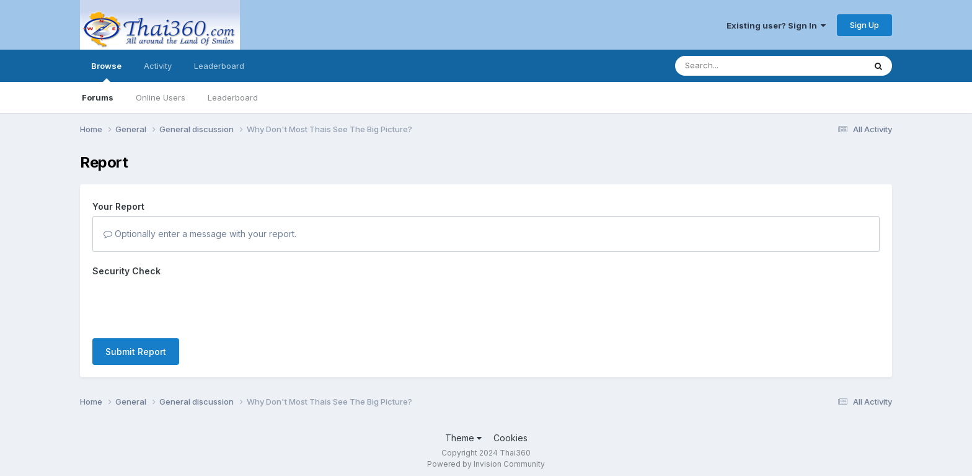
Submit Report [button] (135, 351)
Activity (158, 66)
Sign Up (864, 25)
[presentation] (186, 305)
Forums (97, 97)
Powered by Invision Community (486, 464)
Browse (106, 71)
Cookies (510, 438)
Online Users (160, 97)
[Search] (736, 66)
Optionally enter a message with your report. (200, 233)
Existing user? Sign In (776, 25)
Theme (463, 438)
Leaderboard (233, 97)
